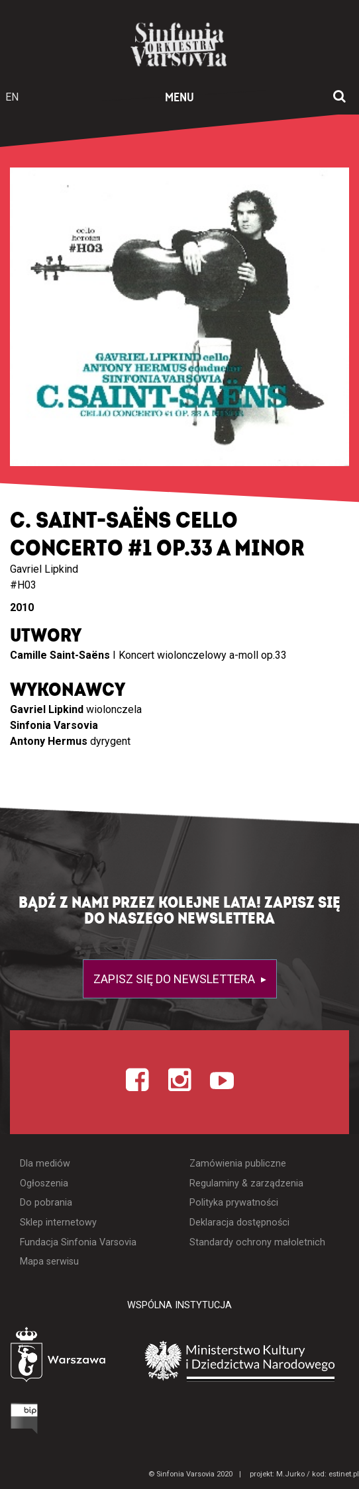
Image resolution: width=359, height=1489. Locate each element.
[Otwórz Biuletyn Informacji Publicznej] (24, 1417)
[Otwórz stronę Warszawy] (59, 1356)
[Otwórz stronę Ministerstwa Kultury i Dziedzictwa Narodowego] (240, 1359)
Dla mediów (45, 1163)
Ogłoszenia (44, 1183)
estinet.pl (344, 1474)
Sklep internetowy (58, 1222)
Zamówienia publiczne (237, 1163)
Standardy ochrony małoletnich (257, 1242)
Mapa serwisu (49, 1261)
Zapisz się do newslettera (175, 979)
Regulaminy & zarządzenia (246, 1183)
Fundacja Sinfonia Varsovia (78, 1242)
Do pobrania (46, 1202)
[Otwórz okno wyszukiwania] (339, 97)
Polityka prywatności (233, 1202)
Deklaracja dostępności (239, 1222)
